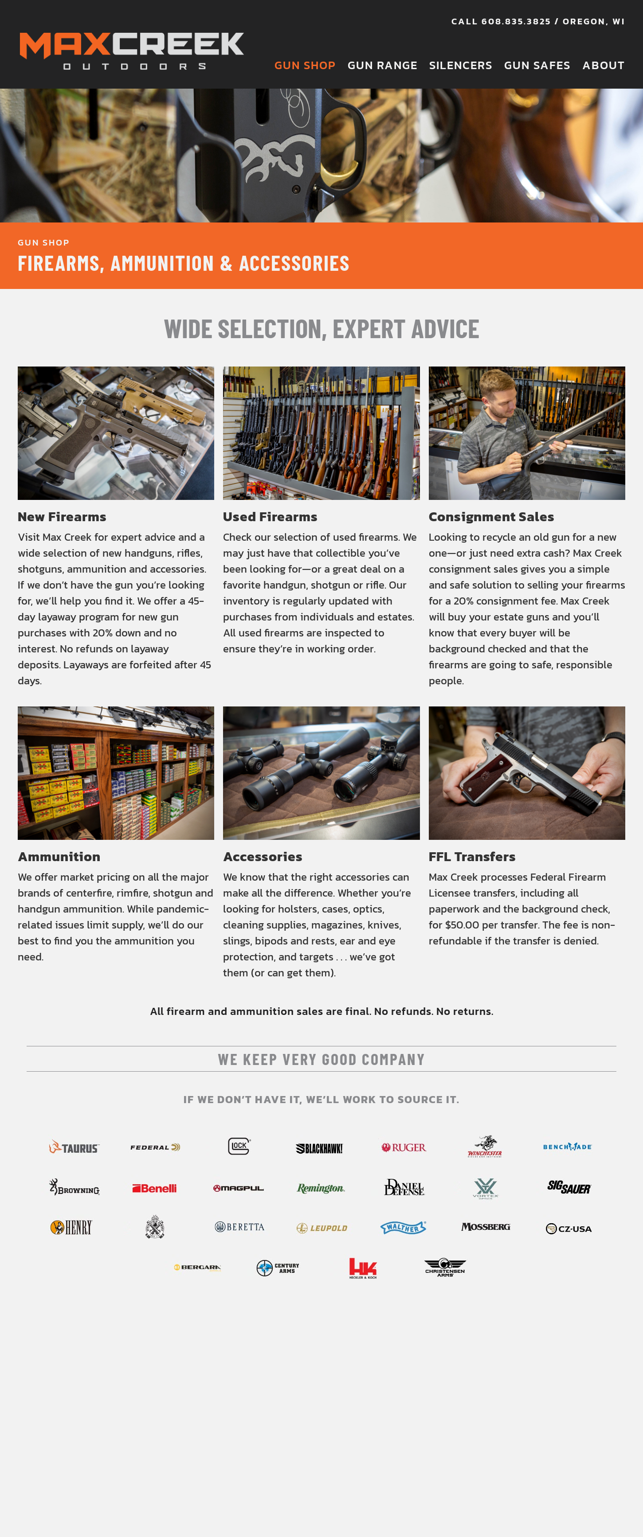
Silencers (461, 65)
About (603, 65)
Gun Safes (537, 65)
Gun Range (383, 65)
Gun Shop (305, 65)
